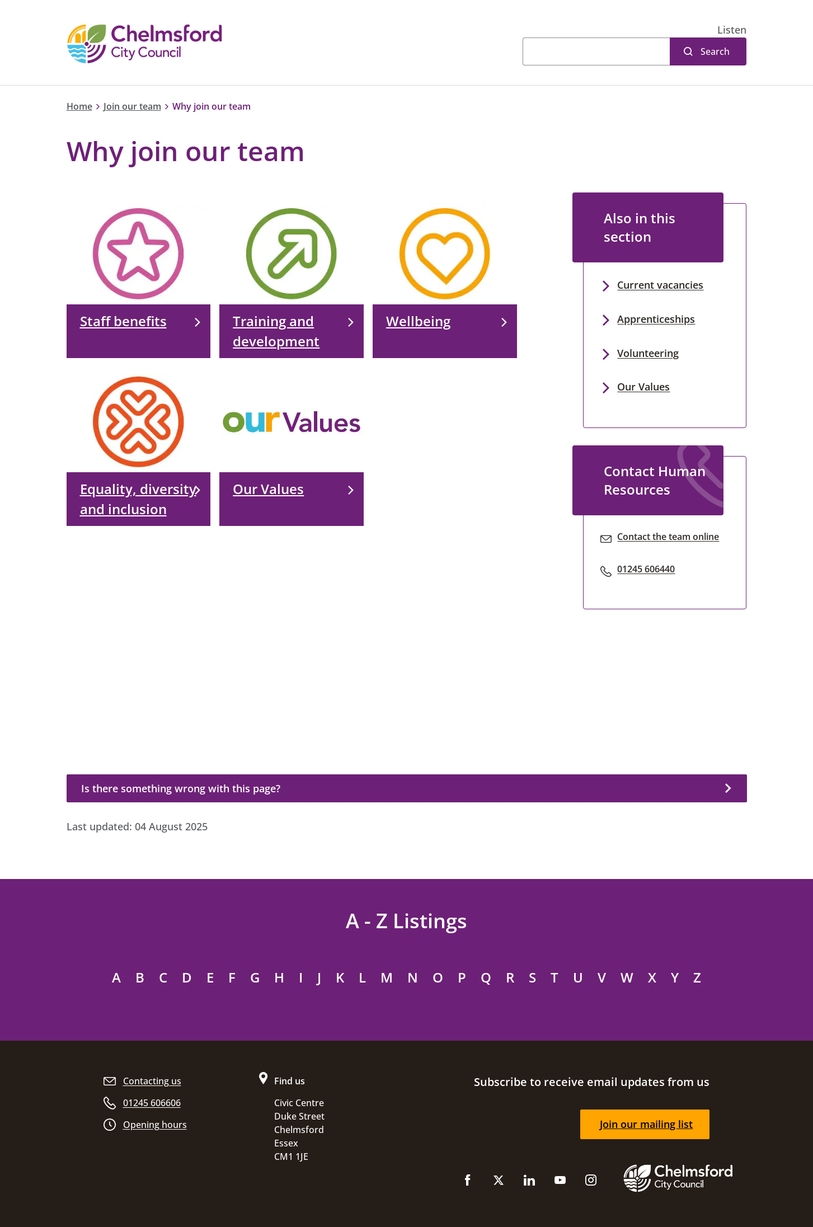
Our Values (643, 386)
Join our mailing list (646, 1124)
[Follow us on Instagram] (590, 1182)
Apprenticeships (656, 319)
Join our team (132, 106)
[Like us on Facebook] (467, 1182)
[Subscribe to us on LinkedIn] (529, 1182)
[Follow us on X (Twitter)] (498, 1182)
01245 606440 (646, 569)
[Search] (596, 51)
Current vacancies (660, 285)
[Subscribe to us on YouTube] (560, 1182)
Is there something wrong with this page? (180, 788)
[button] (731, 29)
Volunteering (648, 353)
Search (715, 51)
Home (79, 106)
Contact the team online (668, 536)
